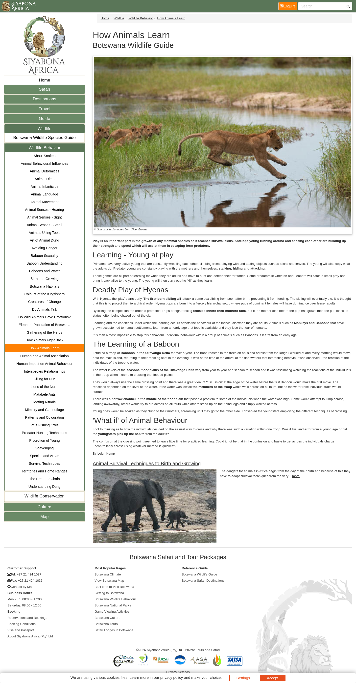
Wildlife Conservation (44, 496)
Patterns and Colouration (44, 417)
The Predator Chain (44, 479)
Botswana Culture (107, 618)
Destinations (44, 99)
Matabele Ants (44, 394)
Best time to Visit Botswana (114, 587)
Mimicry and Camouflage (44, 410)
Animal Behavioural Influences (44, 163)
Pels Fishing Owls (44, 425)
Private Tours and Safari (202, 650)
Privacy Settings (178, 672)
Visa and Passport (20, 630)
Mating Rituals (44, 402)
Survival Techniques (44, 463)
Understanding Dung (44, 487)
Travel (44, 109)
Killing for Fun (44, 379)
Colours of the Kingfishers (44, 294)
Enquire (288, 5)
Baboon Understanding (44, 263)
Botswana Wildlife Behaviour (115, 599)
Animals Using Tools (44, 233)
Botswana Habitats (44, 286)
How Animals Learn (44, 348)
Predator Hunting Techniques (44, 433)
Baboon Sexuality (44, 256)
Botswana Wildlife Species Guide (44, 137)
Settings (243, 678)
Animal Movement (44, 202)
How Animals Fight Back (44, 340)
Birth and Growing (44, 279)
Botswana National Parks (113, 605)
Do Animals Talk (44, 309)
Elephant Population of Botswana (44, 325)
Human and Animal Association (44, 356)
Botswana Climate (108, 574)
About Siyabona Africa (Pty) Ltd (30, 636)
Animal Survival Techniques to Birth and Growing (147, 463)
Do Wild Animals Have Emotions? (44, 317)
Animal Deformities (44, 171)
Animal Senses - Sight (44, 217)
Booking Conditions (21, 624)
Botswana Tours (106, 624)
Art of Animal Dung (44, 240)
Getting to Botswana (109, 593)
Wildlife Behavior (44, 147)
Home (44, 80)
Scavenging (44, 448)
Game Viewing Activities (112, 611)
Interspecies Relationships (44, 371)
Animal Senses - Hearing (44, 210)
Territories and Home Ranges (44, 471)
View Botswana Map (109, 580)
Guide (44, 118)
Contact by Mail (22, 587)
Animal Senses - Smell (44, 225)
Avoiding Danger (44, 248)
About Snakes (44, 156)
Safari (44, 89)
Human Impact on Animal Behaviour (45, 364)
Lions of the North (44, 387)
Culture (44, 507)
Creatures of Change (44, 302)
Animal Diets (44, 179)
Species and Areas (44, 456)
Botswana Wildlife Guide (199, 574)
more (296, 476)
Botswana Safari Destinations (203, 580)
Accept (272, 678)
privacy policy (171, 677)
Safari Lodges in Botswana (114, 630)
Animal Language (44, 194)
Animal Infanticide (44, 187)
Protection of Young (44, 440)
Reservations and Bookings (27, 618)
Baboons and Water (44, 271)
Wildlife (44, 128)
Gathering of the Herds (44, 332)
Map (44, 516)
